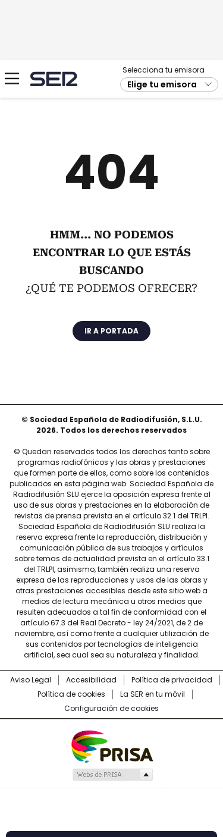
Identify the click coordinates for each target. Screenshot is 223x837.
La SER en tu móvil (152, 694)
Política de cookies (71, 694)
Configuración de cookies (111, 708)
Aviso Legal (30, 680)
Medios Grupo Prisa (112, 774)
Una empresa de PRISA (112, 746)
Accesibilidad (91, 680)
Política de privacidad (171, 680)
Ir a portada (111, 331)
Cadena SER (53, 78)
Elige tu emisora (162, 84)
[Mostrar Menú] (12, 78)
